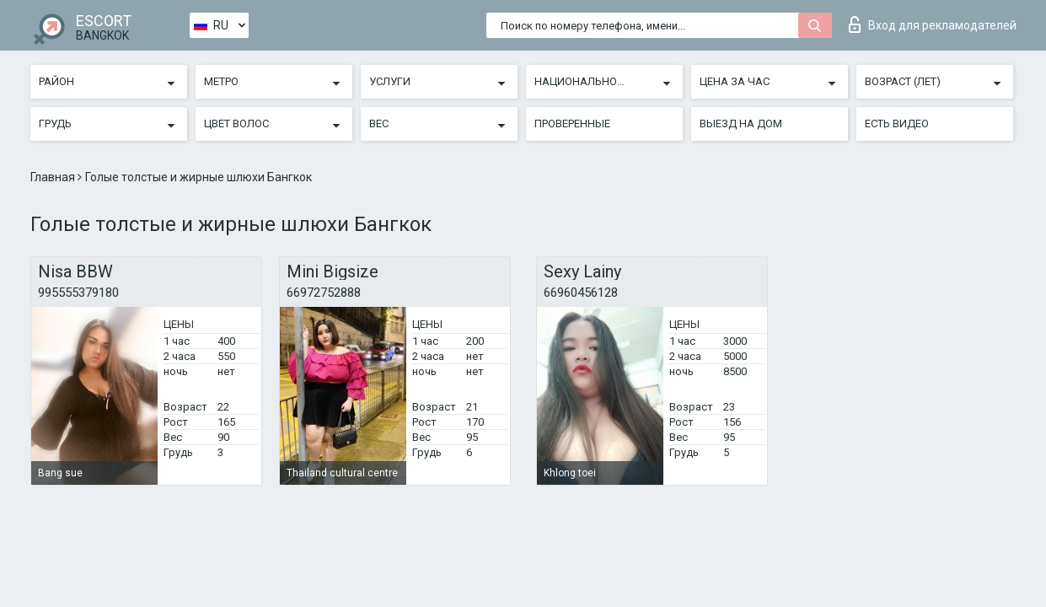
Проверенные (572, 123)
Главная (54, 177)
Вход (932, 24)
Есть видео (897, 123)
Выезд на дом (741, 123)
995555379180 (78, 292)
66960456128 (581, 292)
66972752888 (324, 292)
